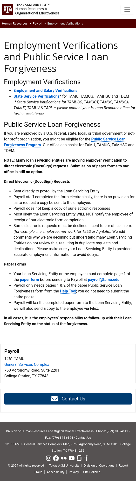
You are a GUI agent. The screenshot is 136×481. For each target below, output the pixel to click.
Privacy (74, 472)
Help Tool (68, 291)
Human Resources (14, 23)
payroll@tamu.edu (104, 279)
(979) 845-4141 (117, 431)
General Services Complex (26, 364)
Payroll (37, 23)
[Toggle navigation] (127, 9)
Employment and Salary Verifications (45, 90)
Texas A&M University (64, 465)
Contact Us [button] (68, 399)
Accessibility (55, 472)
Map (66, 444)
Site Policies (91, 472)
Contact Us (83, 437)
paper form (29, 279)
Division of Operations (99, 465)
